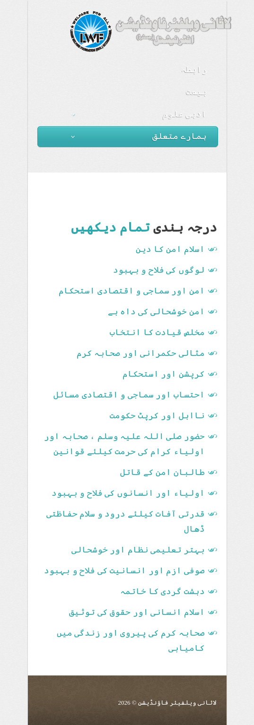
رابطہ (194, 69)
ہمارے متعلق (139, 136)
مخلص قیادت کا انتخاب (157, 332)
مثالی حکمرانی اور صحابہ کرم (141, 353)
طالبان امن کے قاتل (162, 472)
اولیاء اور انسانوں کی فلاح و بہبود (128, 493)
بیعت (196, 91)
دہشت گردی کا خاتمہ (162, 591)
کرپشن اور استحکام (164, 374)
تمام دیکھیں (110, 227)
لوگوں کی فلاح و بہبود (159, 270)
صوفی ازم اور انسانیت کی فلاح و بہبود (124, 570)
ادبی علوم (139, 114)
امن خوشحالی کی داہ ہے (156, 311)
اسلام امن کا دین (170, 249)
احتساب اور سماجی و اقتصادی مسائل (129, 394)
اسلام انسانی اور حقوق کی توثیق (137, 612)
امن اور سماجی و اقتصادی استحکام (132, 290)
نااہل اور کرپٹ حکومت (157, 415)
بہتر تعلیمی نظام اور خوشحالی (138, 549)
